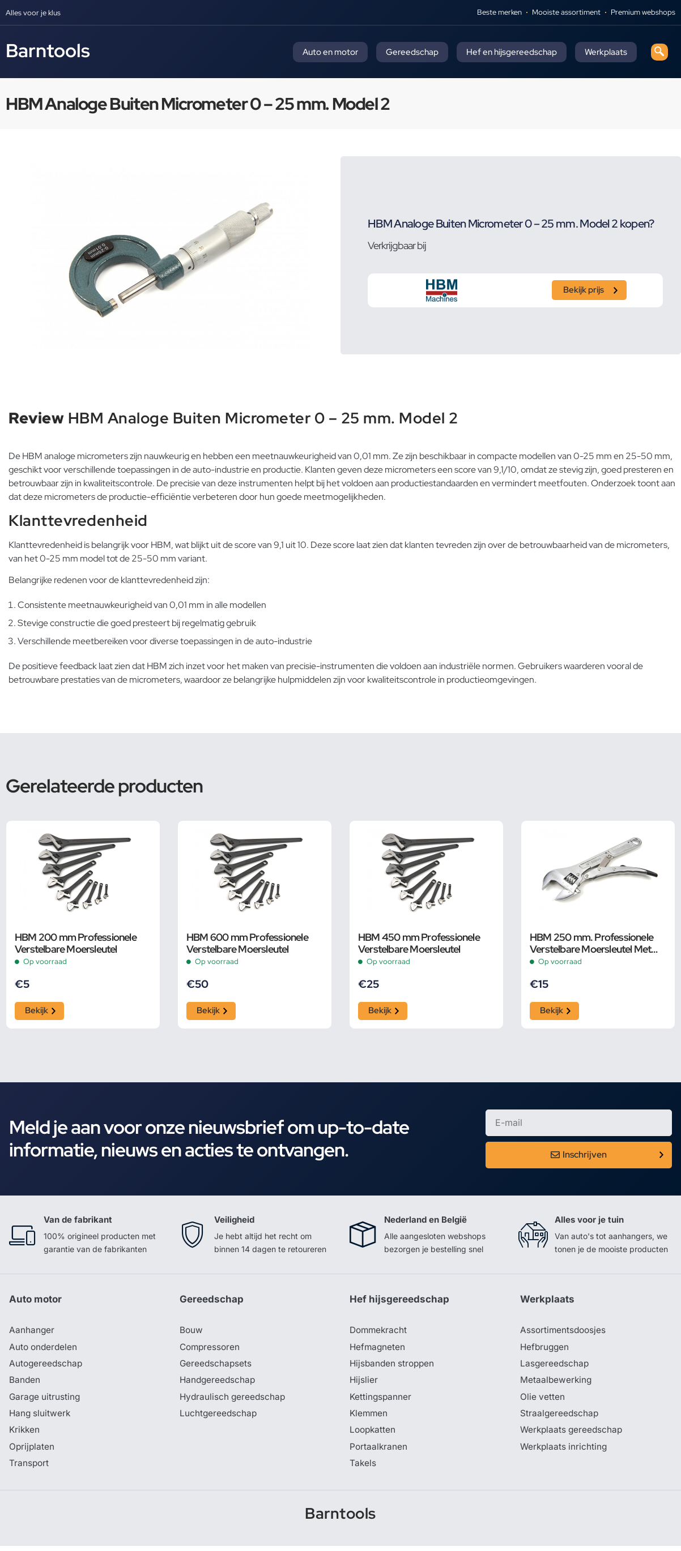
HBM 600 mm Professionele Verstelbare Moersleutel (247, 943)
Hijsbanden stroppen (394, 1366)
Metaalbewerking (556, 1383)
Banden (25, 1383)
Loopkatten (374, 1434)
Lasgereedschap (555, 1366)
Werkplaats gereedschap (573, 1434)
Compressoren (211, 1349)
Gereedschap (412, 52)
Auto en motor (330, 52)
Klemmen (369, 1417)
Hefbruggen (545, 1349)
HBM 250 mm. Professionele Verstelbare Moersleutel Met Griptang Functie (591, 943)
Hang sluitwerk (41, 1417)
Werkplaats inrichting (565, 1451)
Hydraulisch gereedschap (234, 1400)
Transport (29, 1468)
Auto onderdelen (44, 1349)
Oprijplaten (32, 1451)
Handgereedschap (219, 1383)
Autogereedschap (46, 1366)
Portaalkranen (379, 1451)
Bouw (191, 1332)
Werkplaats (606, 52)
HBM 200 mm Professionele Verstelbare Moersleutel (76, 943)
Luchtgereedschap (219, 1417)
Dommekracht (380, 1332)
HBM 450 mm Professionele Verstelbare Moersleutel (419, 943)
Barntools (48, 50)
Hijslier (364, 1383)
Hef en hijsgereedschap (511, 52)
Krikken (25, 1434)
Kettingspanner (381, 1400)
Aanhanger (32, 1332)
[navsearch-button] (659, 52)
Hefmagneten (378, 1349)
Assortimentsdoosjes (564, 1332)
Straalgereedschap (560, 1417)
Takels (363, 1468)
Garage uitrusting (45, 1400)
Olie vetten (542, 1400)
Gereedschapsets (216, 1366)
